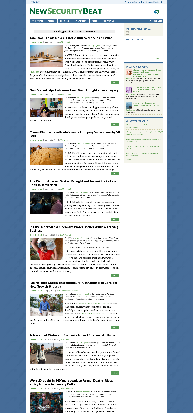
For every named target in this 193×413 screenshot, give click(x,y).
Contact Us (108, 21)
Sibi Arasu (64, 140)
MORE (115, 82)
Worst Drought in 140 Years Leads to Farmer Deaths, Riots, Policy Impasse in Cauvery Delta (71, 382)
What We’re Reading (137, 121)
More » (159, 58)
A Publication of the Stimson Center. (142, 2)
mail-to (160, 21)
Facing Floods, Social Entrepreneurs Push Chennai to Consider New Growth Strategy (73, 284)
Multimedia (80, 21)
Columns (64, 21)
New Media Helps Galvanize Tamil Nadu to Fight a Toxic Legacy (74, 90)
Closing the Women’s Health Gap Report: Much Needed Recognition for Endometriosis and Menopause (147, 73)
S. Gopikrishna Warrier (68, 291)
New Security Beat (66, 12)
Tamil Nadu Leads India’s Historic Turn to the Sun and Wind (71, 38)
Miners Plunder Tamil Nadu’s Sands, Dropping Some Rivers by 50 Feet (75, 134)
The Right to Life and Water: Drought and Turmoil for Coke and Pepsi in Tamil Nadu (74, 183)
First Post (34, 72)
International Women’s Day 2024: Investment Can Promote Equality (147, 89)
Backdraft (143, 54)
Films (94, 21)
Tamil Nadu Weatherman (92, 313)
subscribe (127, 33)
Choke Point (36, 42)
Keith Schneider (65, 42)
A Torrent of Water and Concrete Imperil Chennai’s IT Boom (72, 335)
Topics (50, 21)
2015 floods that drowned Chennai (92, 303)
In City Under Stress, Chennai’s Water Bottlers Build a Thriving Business (74, 228)
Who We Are (37, 21)
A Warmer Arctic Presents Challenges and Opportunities (146, 104)
